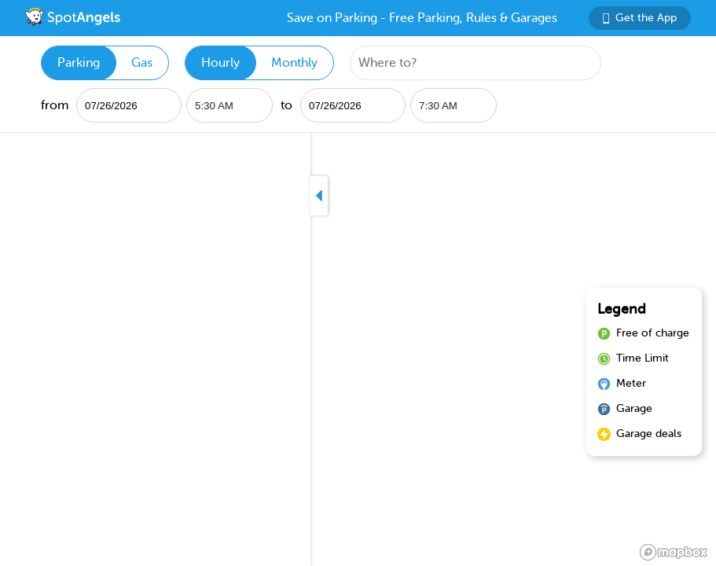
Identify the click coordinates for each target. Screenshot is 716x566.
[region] (358, 349)
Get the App (640, 18)
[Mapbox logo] (673, 552)
